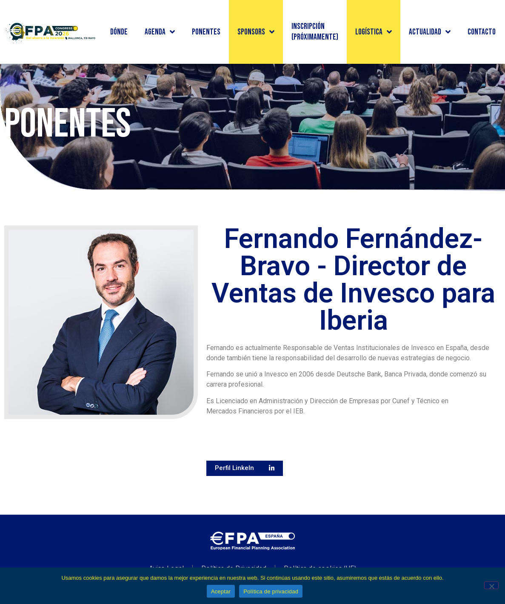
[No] (491, 585)
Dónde (119, 32)
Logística (373, 31)
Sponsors (255, 31)
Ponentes (206, 32)
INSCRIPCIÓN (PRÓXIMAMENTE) (314, 32)
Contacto (482, 32)
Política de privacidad (270, 591)
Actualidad (430, 31)
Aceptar (221, 591)
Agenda (160, 31)
